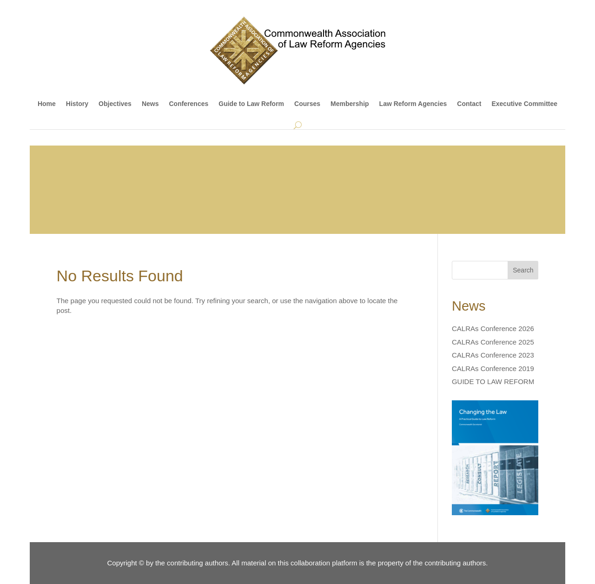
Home (47, 103)
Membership (350, 103)
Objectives (115, 103)
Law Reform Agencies (413, 103)
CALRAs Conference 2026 (493, 328)
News (150, 103)
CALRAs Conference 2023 (493, 355)
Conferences (188, 103)
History (77, 103)
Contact (469, 103)
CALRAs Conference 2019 (493, 368)
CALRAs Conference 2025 (493, 342)
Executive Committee (524, 103)
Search (523, 270)
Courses (307, 103)
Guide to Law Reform (251, 103)
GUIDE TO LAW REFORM (493, 381)
